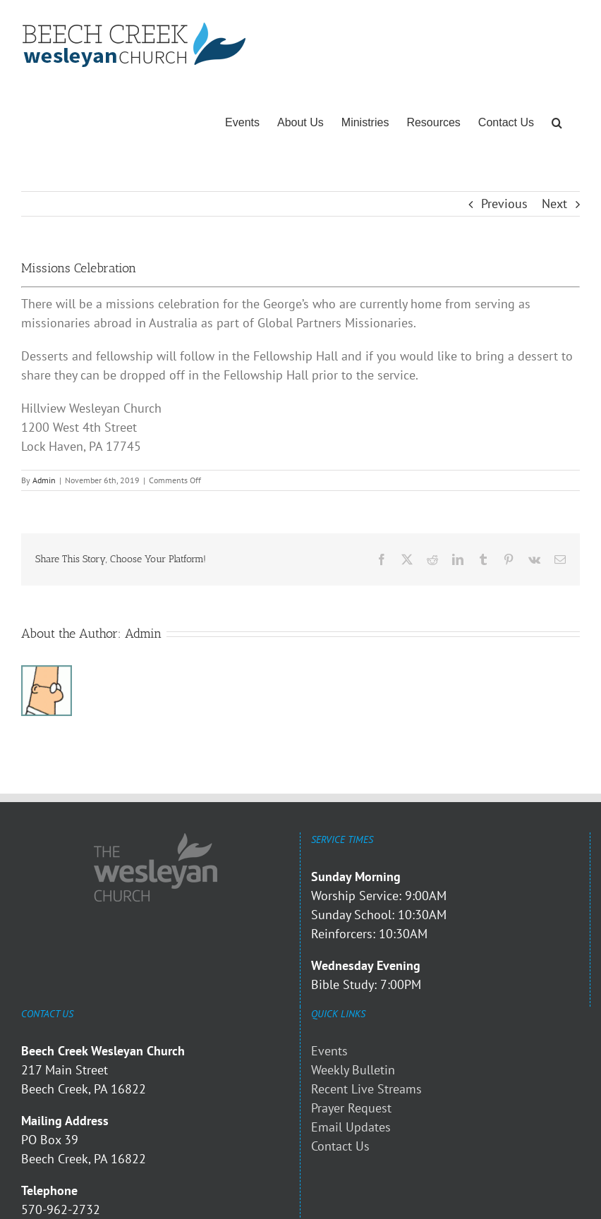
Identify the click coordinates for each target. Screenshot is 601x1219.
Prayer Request (351, 1108)
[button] (557, 122)
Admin (44, 480)
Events (329, 1051)
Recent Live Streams (366, 1089)
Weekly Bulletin (353, 1070)
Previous (504, 203)
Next (554, 203)
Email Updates (351, 1127)
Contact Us (340, 1146)
